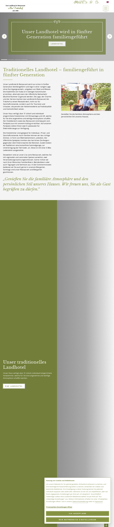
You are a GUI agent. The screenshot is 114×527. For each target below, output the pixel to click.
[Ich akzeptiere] (77, 513)
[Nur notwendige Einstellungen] (77, 519)
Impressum (99, 501)
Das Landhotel (14, 386)
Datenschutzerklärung (80, 501)
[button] (4, 59)
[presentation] (4, 36)
